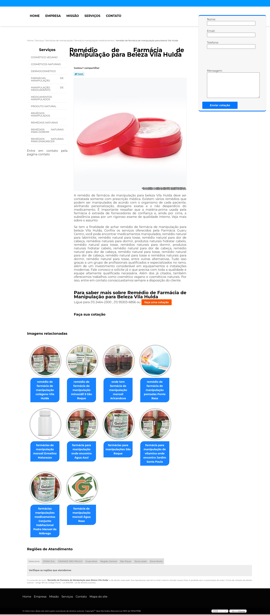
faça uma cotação (156, 302)
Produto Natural (44, 106)
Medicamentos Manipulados (41, 98)
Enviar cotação (220, 105)
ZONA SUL (49, 561)
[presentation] (230, 60)
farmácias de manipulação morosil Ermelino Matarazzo (45, 452)
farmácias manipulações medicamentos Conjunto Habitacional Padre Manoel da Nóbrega (46, 521)
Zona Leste (140, 561)
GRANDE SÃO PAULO (70, 561)
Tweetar (79, 74)
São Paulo (125, 561)
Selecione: (34, 561)
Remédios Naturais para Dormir (47, 130)
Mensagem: (210, 83)
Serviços (92, 16)
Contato (113, 16)
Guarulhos (91, 561)
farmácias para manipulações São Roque (121, 450)
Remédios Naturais (44, 122)
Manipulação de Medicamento (47, 88)
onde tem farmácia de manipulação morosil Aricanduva (122, 386)
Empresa (53, 16)
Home (35, 16)
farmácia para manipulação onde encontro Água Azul (84, 452)
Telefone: (210, 45)
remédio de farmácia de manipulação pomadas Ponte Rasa (160, 390)
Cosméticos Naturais (46, 64)
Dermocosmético (43, 71)
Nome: (210, 22)
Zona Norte (156, 561)
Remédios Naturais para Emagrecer (47, 140)
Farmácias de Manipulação (47, 79)
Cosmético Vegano (44, 57)
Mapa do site (98, 597)
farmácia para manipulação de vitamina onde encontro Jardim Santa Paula (159, 454)
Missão (72, 16)
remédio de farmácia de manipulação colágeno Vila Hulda (45, 390)
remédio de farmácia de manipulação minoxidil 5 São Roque (83, 390)
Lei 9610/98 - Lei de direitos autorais (79, 583)
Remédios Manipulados (41, 114)
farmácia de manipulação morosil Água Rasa (83, 513)
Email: (210, 33)
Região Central (108, 561)
